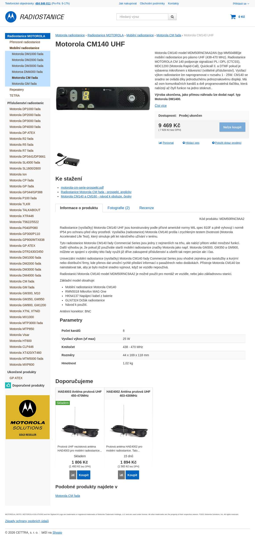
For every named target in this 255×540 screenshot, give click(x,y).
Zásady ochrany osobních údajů (27, 521)
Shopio (57, 532)
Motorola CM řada (67, 496)
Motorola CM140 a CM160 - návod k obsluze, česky (96, 196)
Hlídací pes (190, 142)
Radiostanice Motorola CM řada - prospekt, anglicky (96, 192)
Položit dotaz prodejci (226, 142)
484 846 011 (43, 3)
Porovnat (166, 142)
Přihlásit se (241, 3)
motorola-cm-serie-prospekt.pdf (82, 187)
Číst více (160, 105)
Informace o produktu (79, 208)
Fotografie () (119, 208)
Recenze (146, 208)
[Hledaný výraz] (142, 16)
